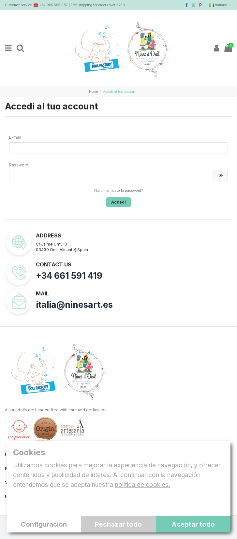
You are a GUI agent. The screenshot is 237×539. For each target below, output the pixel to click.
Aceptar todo (193, 524)
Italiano (220, 5)
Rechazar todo (118, 524)
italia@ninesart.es (74, 305)
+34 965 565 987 (53, 5)
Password (18, 165)
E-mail (15, 137)
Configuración (44, 524)
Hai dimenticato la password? (118, 191)
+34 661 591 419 (69, 276)
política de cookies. (142, 485)
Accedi (118, 202)
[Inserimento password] (111, 175)
